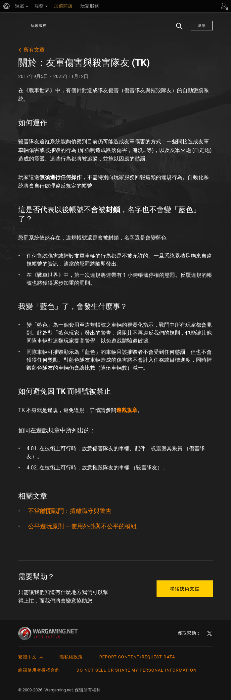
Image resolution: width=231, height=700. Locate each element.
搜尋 (177, 29)
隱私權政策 (71, 656)
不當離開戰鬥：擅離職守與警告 (70, 510)
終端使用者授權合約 (39, 670)
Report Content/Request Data (137, 656)
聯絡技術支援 (185, 588)
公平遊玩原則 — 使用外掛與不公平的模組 (82, 526)
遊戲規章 (126, 410)
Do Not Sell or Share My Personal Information (136, 670)
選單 (202, 25)
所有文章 (34, 50)
